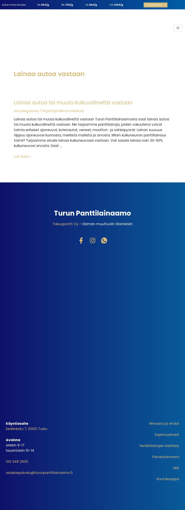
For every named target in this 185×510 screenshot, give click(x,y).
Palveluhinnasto (165, 457)
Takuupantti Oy (65, 224)
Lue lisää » (22, 156)
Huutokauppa (168, 479)
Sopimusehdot (167, 434)
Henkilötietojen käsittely (159, 445)
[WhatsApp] (104, 240)
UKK (176, 468)
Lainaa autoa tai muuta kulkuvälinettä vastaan (73, 102)
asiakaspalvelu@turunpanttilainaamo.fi (39, 472)
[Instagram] (92, 240)
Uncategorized (26, 111)
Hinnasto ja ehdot (164, 423)
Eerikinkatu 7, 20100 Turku (26, 428)
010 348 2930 (17, 461)
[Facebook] (81, 240)
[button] (155, 5)
